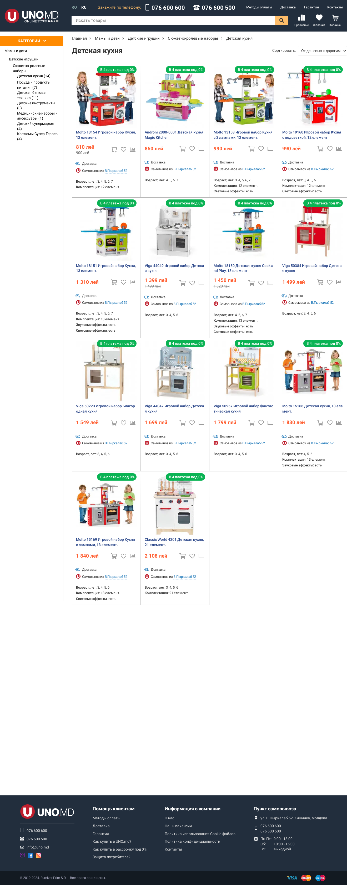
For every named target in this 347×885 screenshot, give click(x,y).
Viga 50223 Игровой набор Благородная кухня (105, 408)
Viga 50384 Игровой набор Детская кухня (312, 268)
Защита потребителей (111, 857)
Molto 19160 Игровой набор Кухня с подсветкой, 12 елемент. (311, 135)
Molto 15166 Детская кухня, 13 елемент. (312, 408)
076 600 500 (218, 8)
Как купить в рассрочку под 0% (120, 849)
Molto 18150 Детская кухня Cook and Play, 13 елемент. (243, 268)
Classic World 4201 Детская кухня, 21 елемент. (174, 542)
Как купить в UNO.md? (112, 841)
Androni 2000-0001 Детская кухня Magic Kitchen (174, 135)
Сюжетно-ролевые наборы (29, 68)
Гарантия (311, 7)
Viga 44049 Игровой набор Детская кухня (174, 268)
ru (84, 7)
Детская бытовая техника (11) (32, 95)
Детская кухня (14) (34, 76)
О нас (169, 818)
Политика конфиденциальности (192, 841)
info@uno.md (38, 847)
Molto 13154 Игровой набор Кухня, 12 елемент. (106, 135)
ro (74, 7)
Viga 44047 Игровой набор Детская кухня (174, 408)
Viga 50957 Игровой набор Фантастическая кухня (243, 408)
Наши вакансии (178, 826)
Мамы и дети (15, 51)
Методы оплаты (259, 7)
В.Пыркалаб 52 (116, 171)
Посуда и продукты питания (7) (34, 85)
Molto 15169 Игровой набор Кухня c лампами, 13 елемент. (105, 542)
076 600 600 (168, 8)
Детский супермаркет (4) (36, 126)
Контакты (335, 7)
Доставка (288, 7)
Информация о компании (192, 808)
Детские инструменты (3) (36, 105)
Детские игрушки (23, 59)
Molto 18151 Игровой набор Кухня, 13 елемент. (106, 268)
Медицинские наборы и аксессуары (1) (37, 116)
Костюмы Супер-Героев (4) (37, 136)
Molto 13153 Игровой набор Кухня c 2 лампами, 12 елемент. (243, 135)
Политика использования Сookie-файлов (200, 834)
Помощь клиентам (114, 808)
